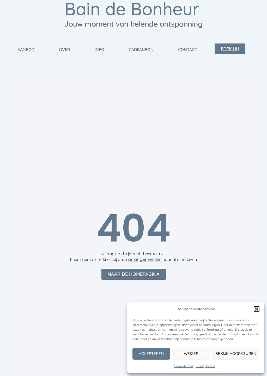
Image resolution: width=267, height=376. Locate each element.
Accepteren (151, 353)
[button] (256, 309)
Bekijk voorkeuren (235, 353)
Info (99, 49)
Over (64, 49)
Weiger (191, 353)
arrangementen (144, 259)
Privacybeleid (205, 366)
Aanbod (25, 49)
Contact (187, 49)
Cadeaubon (141, 49)
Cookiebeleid (183, 366)
